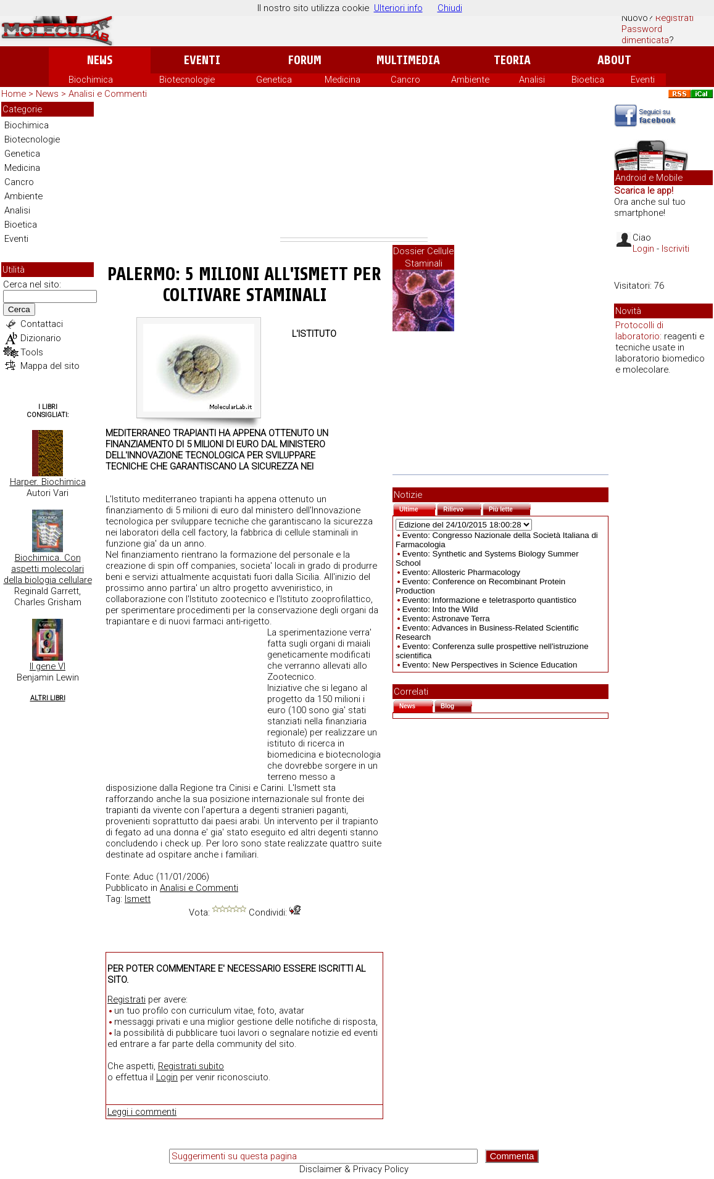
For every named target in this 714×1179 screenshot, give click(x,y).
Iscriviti (675, 248)
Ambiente (470, 79)
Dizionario (40, 338)
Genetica (274, 79)
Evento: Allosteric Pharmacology (461, 572)
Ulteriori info (398, 8)
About (614, 60)
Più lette (510, 508)
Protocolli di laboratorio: (639, 331)
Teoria (512, 60)
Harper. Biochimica (48, 481)
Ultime (417, 508)
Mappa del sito (50, 365)
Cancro (405, 79)
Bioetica (587, 79)
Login (167, 1077)
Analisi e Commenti (107, 93)
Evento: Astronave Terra (446, 618)
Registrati (674, 17)
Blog (456, 704)
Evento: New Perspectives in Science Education (490, 664)
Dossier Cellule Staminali (423, 257)
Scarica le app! (643, 190)
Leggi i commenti (141, 1111)
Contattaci (41, 323)
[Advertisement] (353, 169)
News (99, 60)
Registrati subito (191, 1066)
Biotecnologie (187, 79)
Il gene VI (47, 666)
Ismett (138, 898)
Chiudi (450, 8)
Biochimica (90, 79)
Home (13, 93)
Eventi (202, 60)
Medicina (342, 79)
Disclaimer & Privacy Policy (354, 1169)
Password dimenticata (645, 34)
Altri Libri (47, 698)
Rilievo (462, 508)
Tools (31, 352)
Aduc (143, 876)
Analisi (532, 79)
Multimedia (408, 60)
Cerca (19, 309)
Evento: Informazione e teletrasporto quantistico (489, 600)
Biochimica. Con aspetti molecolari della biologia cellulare (48, 568)
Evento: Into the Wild (440, 609)
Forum (305, 60)
